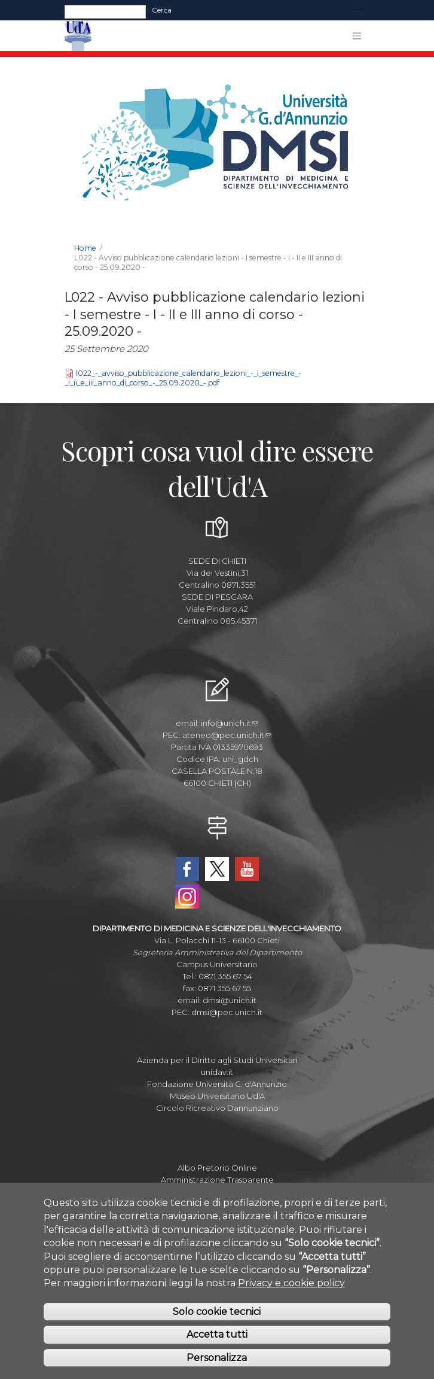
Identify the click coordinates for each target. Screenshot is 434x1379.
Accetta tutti (217, 1348)
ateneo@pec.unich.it (226, 735)
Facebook (187, 869)
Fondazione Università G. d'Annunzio (217, 1084)
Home (85, 248)
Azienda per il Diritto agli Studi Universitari (217, 1060)
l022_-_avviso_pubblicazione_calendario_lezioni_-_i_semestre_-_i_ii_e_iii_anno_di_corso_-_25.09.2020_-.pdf (183, 378)
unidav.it (217, 1072)
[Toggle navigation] (358, 10)
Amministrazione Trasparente (217, 1179)
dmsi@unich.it (229, 1000)
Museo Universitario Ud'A (217, 1096)
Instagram (187, 896)
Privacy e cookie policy (291, 1296)
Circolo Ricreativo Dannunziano (217, 1108)
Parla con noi (217, 1191)
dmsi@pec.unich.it (226, 1012)
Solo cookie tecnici (217, 1325)
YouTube (247, 869)
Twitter (217, 869)
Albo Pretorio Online (217, 1168)
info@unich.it (229, 723)
